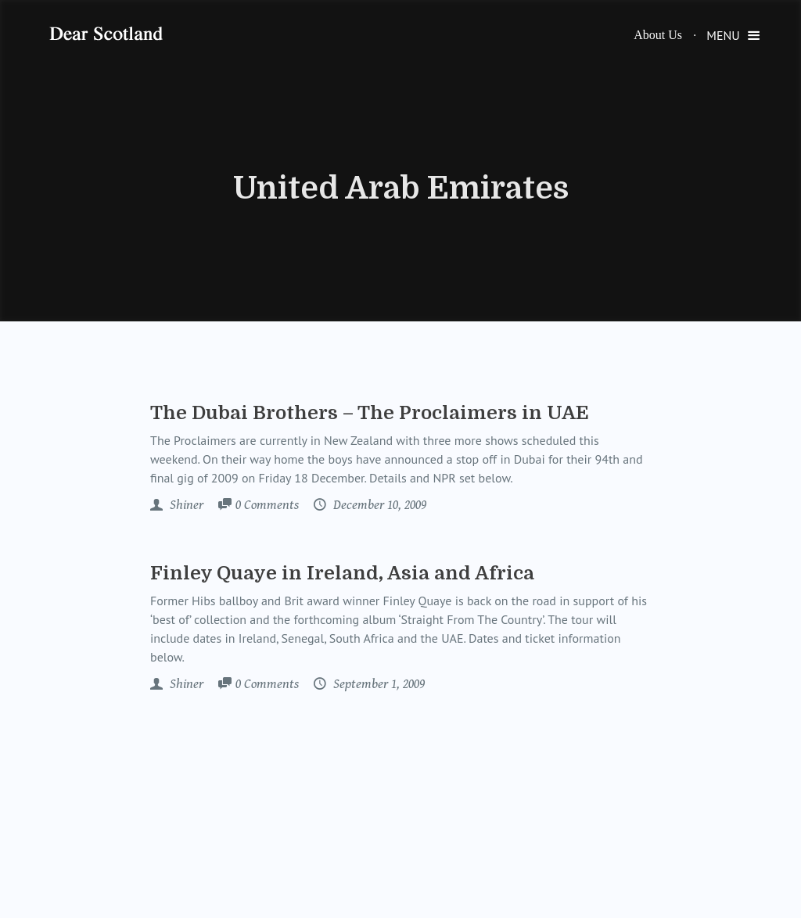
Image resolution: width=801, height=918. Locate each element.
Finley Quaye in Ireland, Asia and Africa (342, 573)
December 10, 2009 (378, 505)
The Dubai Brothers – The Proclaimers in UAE (369, 413)
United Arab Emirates (401, 188)
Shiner (185, 505)
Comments (267, 506)
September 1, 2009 (377, 684)
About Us (658, 34)
